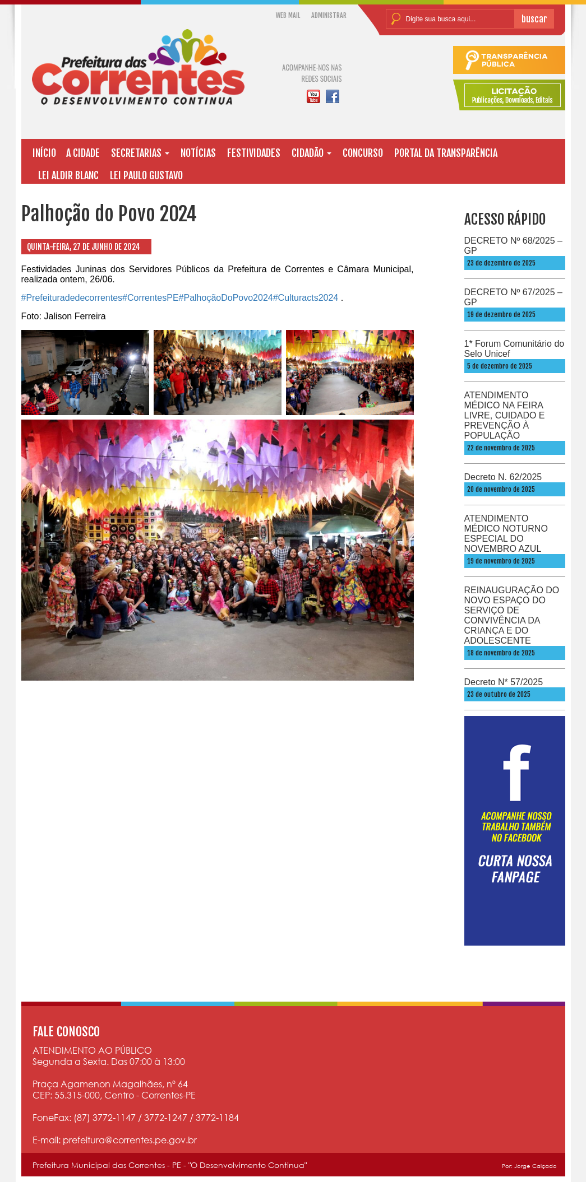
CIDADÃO (311, 153)
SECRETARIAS (140, 153)
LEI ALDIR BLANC (68, 175)
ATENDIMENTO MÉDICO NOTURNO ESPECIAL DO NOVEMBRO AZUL (506, 533)
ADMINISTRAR (329, 15)
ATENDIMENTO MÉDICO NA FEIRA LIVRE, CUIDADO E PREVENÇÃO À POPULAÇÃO (504, 415)
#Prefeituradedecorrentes (72, 298)
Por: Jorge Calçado (529, 1165)
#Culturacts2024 (306, 298)
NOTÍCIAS (198, 153)
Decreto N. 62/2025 (503, 477)
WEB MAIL (288, 15)
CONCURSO (363, 153)
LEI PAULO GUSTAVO (146, 175)
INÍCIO (44, 153)
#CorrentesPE (150, 298)
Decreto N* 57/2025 (503, 682)
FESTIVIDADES (253, 153)
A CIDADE (83, 153)
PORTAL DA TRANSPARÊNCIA (445, 153)
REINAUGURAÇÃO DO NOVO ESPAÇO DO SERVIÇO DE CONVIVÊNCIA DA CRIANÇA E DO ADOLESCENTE (512, 615)
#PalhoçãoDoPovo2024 (226, 298)
